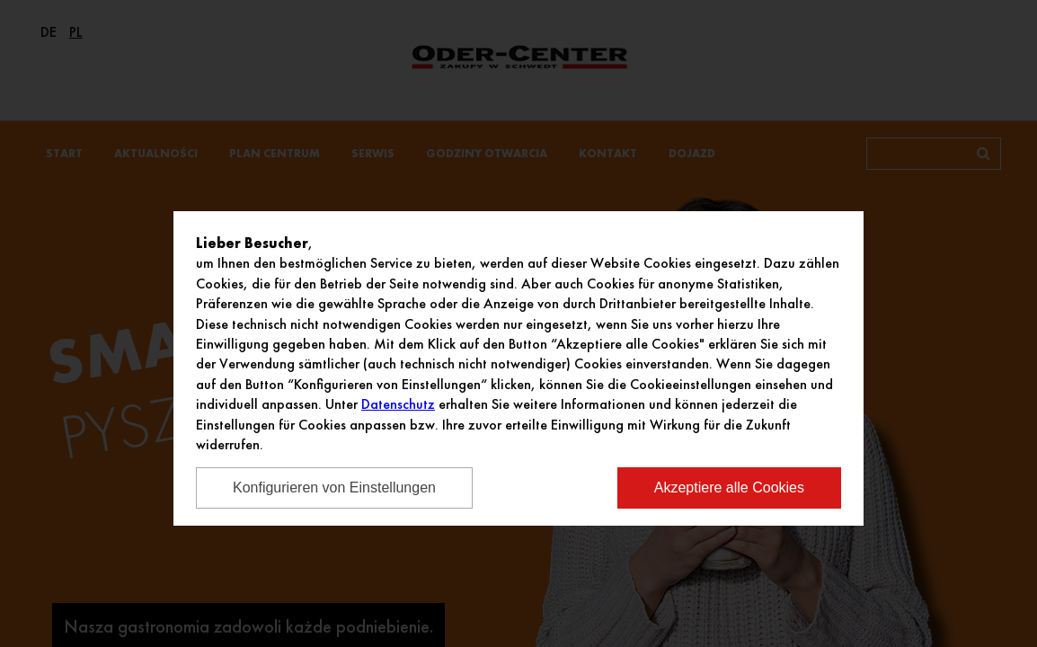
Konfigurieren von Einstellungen (334, 487)
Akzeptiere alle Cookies (729, 487)
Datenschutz (398, 403)
